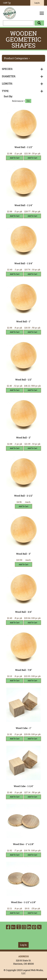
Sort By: (8, 96)
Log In (37, 3)
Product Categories (17, 58)
